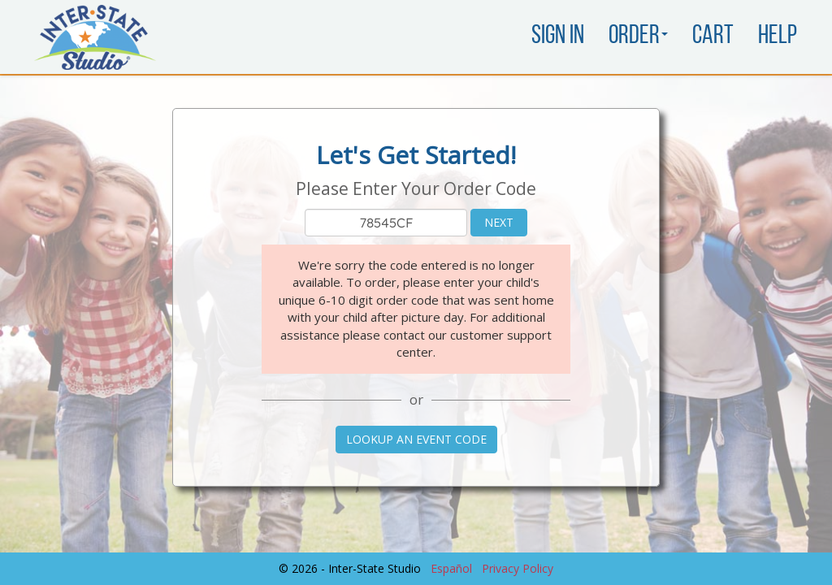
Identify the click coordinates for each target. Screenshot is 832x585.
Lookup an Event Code (416, 439)
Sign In (557, 37)
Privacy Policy (517, 568)
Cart (713, 37)
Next (499, 222)
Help (777, 37)
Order (638, 37)
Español (451, 568)
